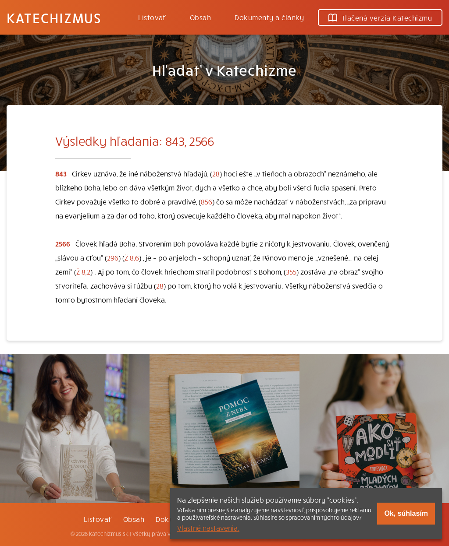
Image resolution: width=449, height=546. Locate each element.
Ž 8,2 (83, 271)
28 (216, 173)
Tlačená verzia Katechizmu (380, 17)
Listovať (152, 17)
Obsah (200, 17)
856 (206, 201)
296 (112, 257)
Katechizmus (54, 17)
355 (291, 271)
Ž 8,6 (132, 257)
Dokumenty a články (269, 17)
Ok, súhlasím (406, 513)
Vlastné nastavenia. (208, 527)
